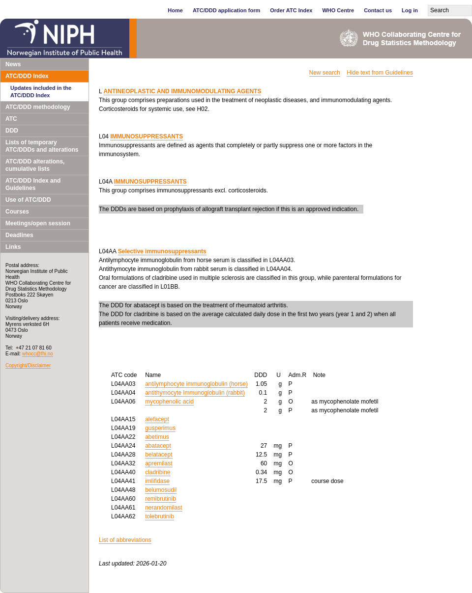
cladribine (157, 472)
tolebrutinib (159, 516)
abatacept (158, 445)
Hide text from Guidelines (380, 72)
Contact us (378, 10)
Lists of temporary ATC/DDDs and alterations (41, 146)
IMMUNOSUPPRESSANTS (146, 136)
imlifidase (157, 481)
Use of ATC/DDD (28, 199)
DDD (11, 130)
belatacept (158, 454)
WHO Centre (338, 10)
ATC (11, 118)
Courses (17, 211)
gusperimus (160, 428)
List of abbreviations (125, 540)
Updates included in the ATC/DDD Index (40, 91)
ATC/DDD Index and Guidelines (32, 184)
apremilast (158, 463)
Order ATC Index (291, 10)
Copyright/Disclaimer (28, 365)
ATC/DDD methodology (37, 107)
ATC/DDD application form (226, 10)
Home (175, 10)
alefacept (157, 419)
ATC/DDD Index (27, 76)
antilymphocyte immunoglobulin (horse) (196, 383)
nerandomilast (163, 507)
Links (13, 246)
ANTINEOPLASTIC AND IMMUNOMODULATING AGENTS (183, 91)
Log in (410, 10)
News (13, 64)
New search (324, 72)
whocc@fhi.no (37, 353)
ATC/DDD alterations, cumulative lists (34, 165)
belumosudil (161, 489)
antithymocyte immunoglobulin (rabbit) (195, 392)
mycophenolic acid (169, 401)
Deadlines (19, 235)
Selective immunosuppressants (162, 251)
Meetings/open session (37, 223)
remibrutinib (160, 498)
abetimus (157, 436)
